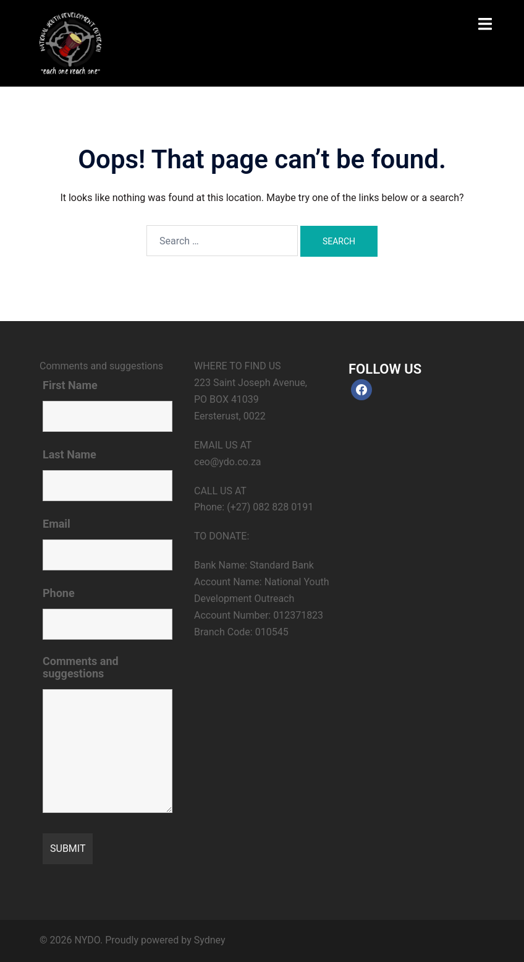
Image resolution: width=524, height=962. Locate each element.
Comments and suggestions (81, 667)
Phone (59, 593)
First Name (70, 385)
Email (56, 524)
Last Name (69, 455)
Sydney (210, 940)
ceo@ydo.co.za (227, 462)
